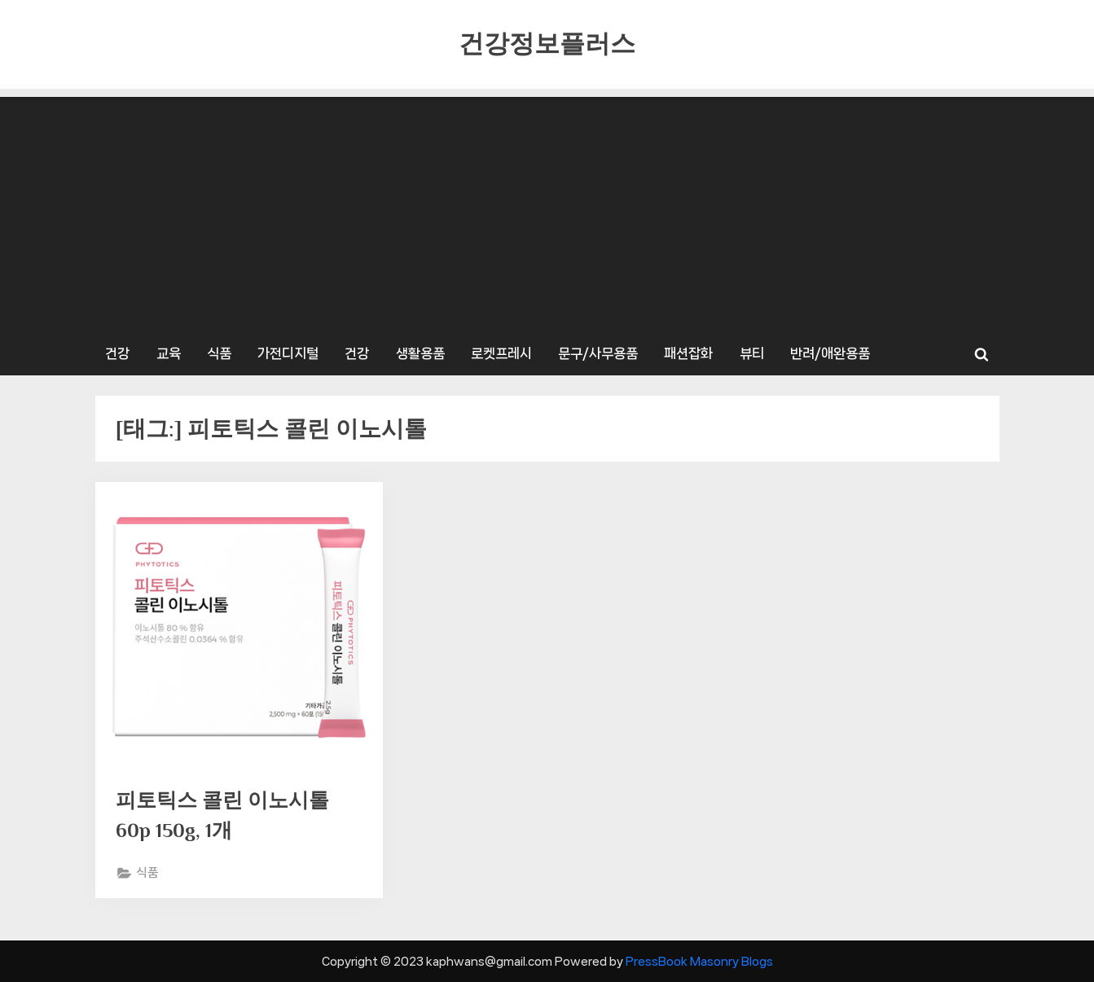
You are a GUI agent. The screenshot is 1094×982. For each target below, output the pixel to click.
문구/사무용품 (598, 353)
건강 (117, 353)
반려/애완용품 (830, 353)
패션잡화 (688, 353)
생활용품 (420, 353)
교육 (168, 353)
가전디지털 (288, 353)
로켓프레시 (501, 353)
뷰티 (752, 353)
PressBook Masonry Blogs (699, 961)
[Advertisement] (547, 211)
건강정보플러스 (547, 43)
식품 (219, 353)
